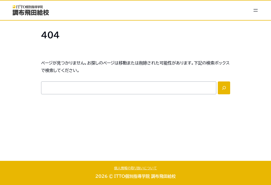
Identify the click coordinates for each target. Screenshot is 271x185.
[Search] (224, 87)
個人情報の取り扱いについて (135, 168)
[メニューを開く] (256, 10)
